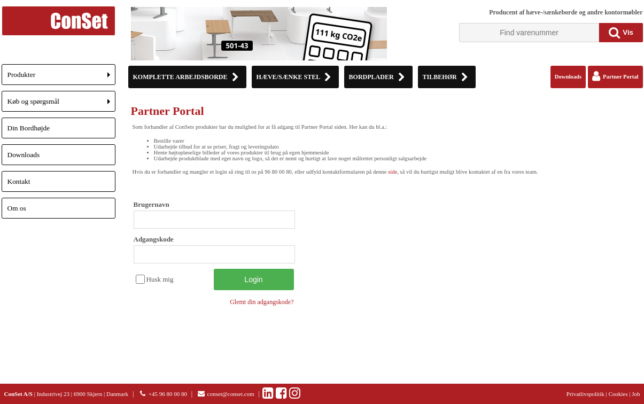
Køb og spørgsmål (61, 104)
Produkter (61, 78)
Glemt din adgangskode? (261, 302)
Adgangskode (154, 239)
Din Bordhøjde (28, 128)
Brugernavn (151, 204)
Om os (16, 208)
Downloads (23, 155)
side (392, 172)
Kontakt (18, 181)
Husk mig (160, 279)
